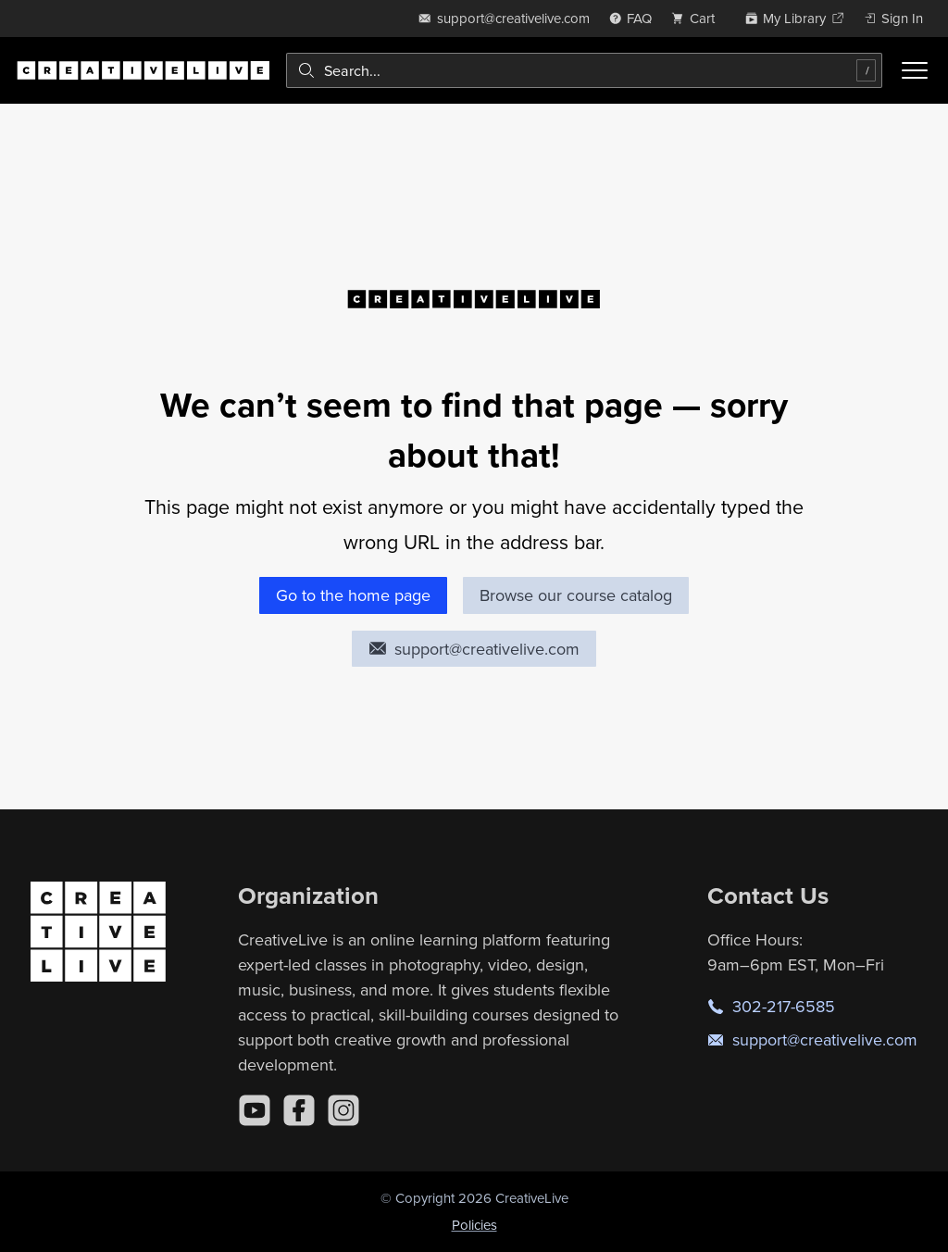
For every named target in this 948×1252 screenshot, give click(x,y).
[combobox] (584, 70)
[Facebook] (299, 1110)
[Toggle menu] (914, 70)
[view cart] (698, 18)
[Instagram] (343, 1110)
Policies (474, 1224)
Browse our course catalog (576, 595)
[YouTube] (254, 1110)
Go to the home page (353, 595)
